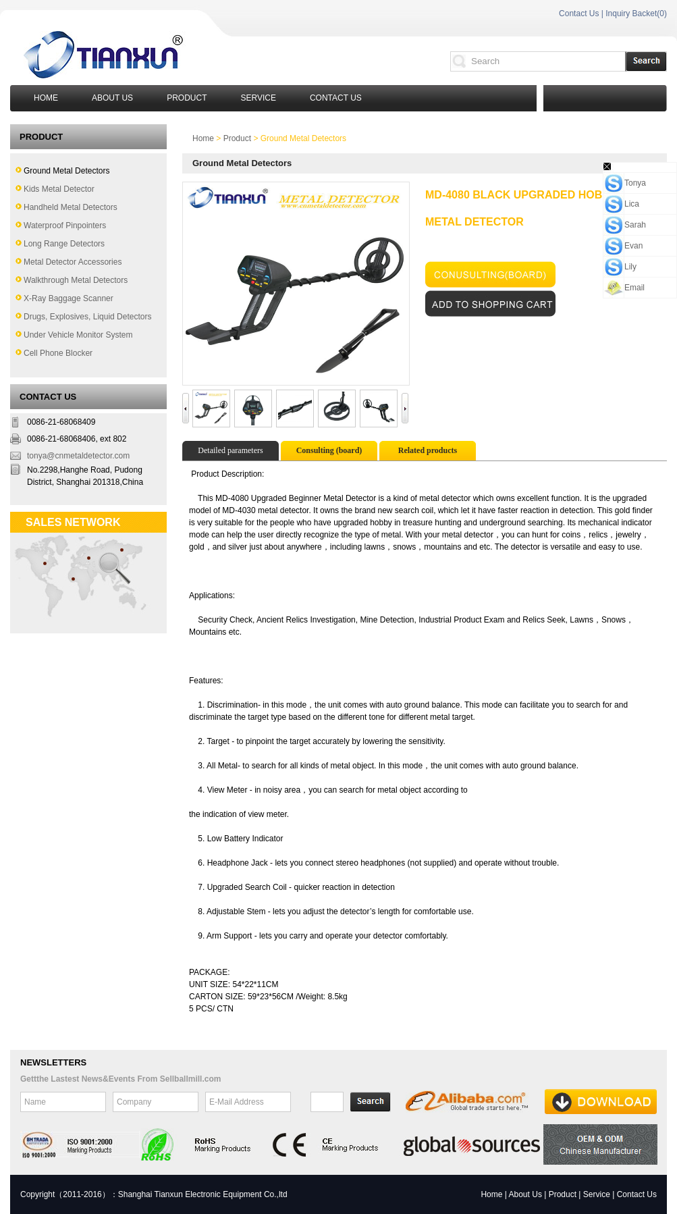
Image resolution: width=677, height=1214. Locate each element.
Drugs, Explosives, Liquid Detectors (87, 316)
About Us (112, 98)
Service (257, 98)
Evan (633, 245)
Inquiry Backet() (636, 13)
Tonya (635, 183)
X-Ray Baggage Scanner (68, 298)
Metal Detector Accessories (72, 262)
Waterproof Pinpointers (65, 225)
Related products (427, 450)
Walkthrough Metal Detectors (76, 280)
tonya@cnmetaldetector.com (78, 455)
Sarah (635, 225)
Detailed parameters (230, 450)
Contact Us (579, 13)
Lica (631, 204)
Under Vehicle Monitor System (78, 335)
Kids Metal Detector (59, 189)
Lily (630, 266)
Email (634, 287)
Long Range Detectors (64, 243)
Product (187, 98)
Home (46, 98)
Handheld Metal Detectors (70, 207)
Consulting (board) (329, 450)
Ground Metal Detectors (66, 171)
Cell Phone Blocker (58, 353)
